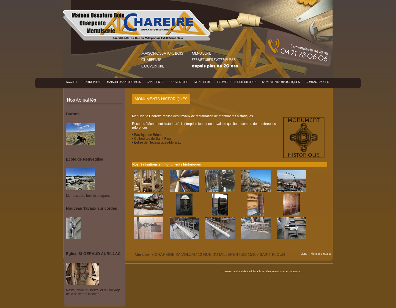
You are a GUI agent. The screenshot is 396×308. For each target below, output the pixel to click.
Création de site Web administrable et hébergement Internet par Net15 (261, 271)
